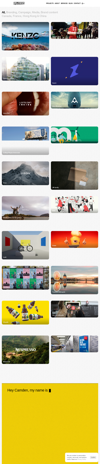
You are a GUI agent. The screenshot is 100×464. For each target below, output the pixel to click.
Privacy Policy (81, 459)
